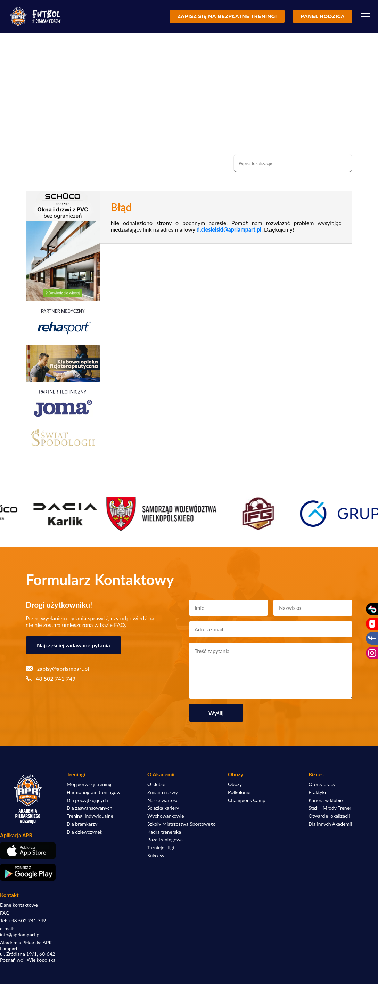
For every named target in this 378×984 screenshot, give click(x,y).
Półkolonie (239, 792)
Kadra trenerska (164, 832)
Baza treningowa (165, 839)
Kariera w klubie (326, 800)
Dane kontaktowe (19, 905)
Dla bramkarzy (82, 824)
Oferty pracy (322, 784)
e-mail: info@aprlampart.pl (20, 931)
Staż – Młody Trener (330, 808)
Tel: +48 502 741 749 (23, 920)
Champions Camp (246, 800)
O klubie (156, 784)
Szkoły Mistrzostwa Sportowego (181, 824)
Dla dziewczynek (84, 832)
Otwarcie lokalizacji (329, 816)
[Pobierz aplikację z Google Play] (28, 872)
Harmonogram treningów (93, 792)
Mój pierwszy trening (89, 784)
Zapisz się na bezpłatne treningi (227, 16)
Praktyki (317, 792)
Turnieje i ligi (160, 847)
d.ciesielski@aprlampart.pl (229, 229)
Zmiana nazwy (162, 792)
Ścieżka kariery (163, 808)
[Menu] (365, 16)
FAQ (5, 913)
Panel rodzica (323, 16)
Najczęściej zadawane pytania (73, 645)
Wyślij (216, 713)
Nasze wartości (163, 800)
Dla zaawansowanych (89, 808)
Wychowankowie (165, 816)
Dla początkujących (87, 800)
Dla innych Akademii (330, 824)
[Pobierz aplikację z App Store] (28, 850)
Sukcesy (155, 855)
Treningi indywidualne (90, 816)
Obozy (235, 784)
